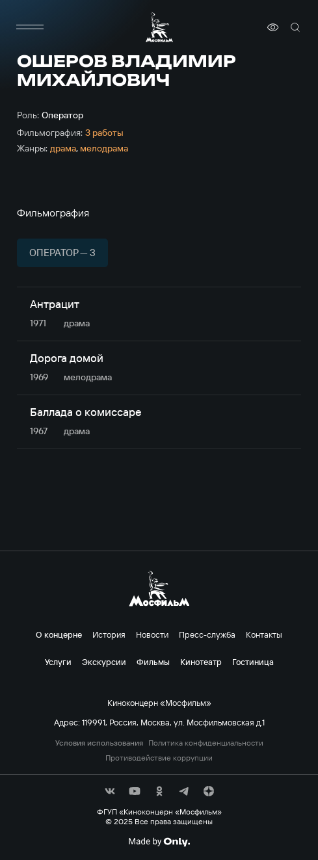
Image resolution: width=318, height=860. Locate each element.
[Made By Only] (159, 842)
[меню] (30, 27)
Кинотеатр (201, 662)
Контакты (264, 634)
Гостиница (253, 662)
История (109, 634)
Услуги (58, 662)
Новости (152, 634)
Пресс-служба (207, 634)
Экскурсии (104, 662)
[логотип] (159, 27)
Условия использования (99, 743)
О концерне (59, 634)
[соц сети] (110, 791)
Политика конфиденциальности (205, 743)
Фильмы (153, 662)
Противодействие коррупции (159, 757)
